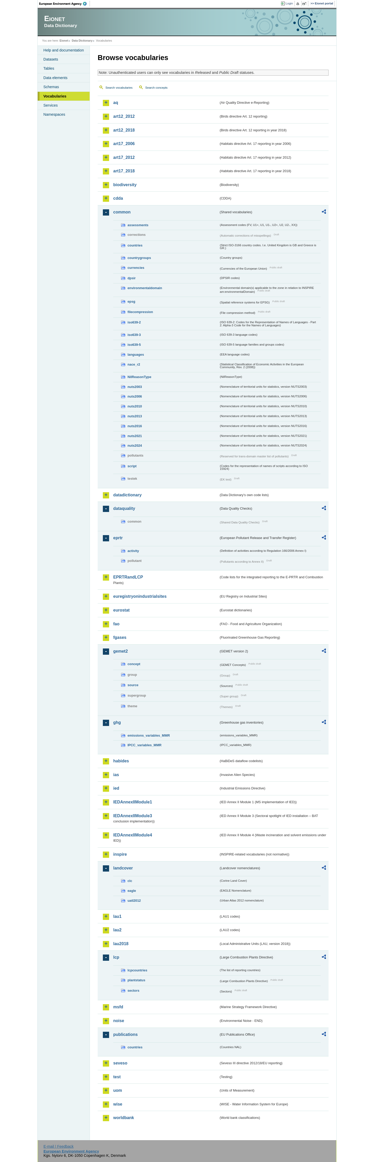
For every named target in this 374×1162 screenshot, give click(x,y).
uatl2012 (134, 901)
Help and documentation (63, 50)
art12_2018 (124, 130)
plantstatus (136, 980)
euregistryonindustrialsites (139, 596)
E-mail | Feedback (58, 1146)
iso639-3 (134, 335)
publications (125, 1034)
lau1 (117, 916)
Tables (48, 68)
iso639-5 (134, 345)
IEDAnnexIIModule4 (132, 835)
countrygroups (139, 258)
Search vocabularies (118, 87)
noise (118, 1020)
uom (117, 1090)
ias (116, 774)
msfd (118, 1007)
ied (116, 788)
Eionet (63, 40)
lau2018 (121, 944)
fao (116, 624)
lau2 (117, 930)
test (117, 1077)
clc (130, 881)
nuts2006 (135, 396)
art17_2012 (124, 157)
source (133, 685)
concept (134, 664)
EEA (64, 3)
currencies (136, 268)
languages (136, 354)
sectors (133, 990)
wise (117, 1104)
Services (50, 105)
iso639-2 (134, 322)
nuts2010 (135, 406)
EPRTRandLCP (128, 577)
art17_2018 (124, 171)
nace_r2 (134, 364)
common (122, 212)
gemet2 (120, 651)
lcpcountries (137, 970)
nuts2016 (135, 426)
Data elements (55, 78)
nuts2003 (135, 387)
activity (133, 551)
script (132, 466)
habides (121, 761)
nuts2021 (135, 436)
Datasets (50, 59)
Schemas (51, 87)
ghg (117, 722)
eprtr (118, 538)
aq (115, 102)
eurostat (121, 610)
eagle (132, 891)
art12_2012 (124, 116)
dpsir (132, 278)
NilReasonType (139, 377)
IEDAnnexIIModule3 (132, 816)
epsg (131, 301)
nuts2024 (135, 445)
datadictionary (127, 495)
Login (289, 3)
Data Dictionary (82, 40)
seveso (120, 1063)
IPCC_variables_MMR (145, 745)
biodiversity (125, 185)
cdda (118, 198)
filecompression (140, 312)
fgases (119, 637)
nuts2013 (135, 416)
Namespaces (54, 114)
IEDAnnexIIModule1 (132, 802)
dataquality (124, 508)
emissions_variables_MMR (149, 735)
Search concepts (156, 87)
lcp (116, 957)
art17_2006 (124, 143)
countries (135, 245)
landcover (123, 868)
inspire (120, 854)
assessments (138, 225)
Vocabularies (54, 96)
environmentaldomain (145, 288)
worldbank (123, 1117)
